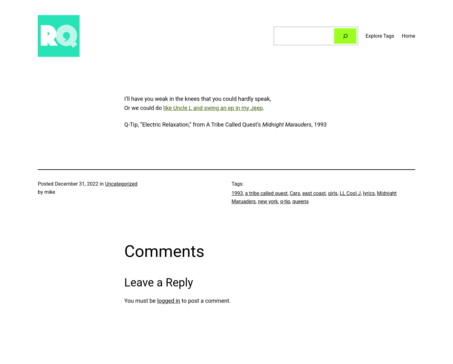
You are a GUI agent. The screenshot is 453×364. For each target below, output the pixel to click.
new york (268, 201)
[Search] (345, 36)
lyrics (369, 193)
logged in (168, 300)
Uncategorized (121, 184)
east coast (314, 193)
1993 (237, 193)
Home (408, 36)
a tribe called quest (266, 193)
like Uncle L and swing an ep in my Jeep (213, 108)
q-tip (285, 201)
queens (300, 201)
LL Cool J (350, 193)
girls (333, 193)
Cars (295, 193)
